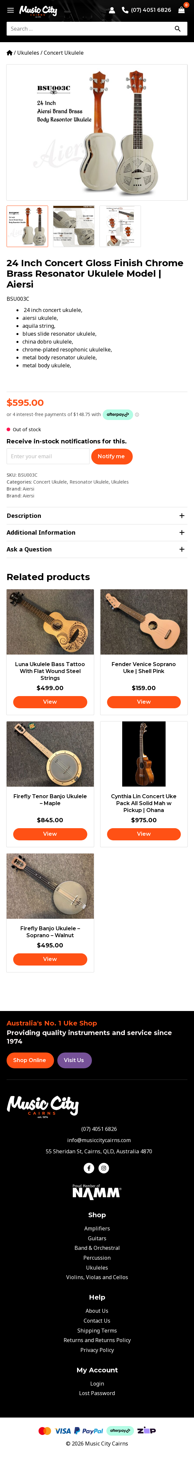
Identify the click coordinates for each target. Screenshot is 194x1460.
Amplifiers (97, 1228)
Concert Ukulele (64, 52)
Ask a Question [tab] (96, 549)
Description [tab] (96, 515)
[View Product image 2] (74, 226)
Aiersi (28, 489)
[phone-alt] (97, 1129)
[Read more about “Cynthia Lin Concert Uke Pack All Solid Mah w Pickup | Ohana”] (144, 834)
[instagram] (104, 1168)
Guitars (97, 1238)
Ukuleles (28, 52)
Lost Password (97, 1393)
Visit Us (74, 1060)
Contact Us (97, 1320)
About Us (97, 1310)
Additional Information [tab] (96, 532)
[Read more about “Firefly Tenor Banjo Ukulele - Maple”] (50, 834)
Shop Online (29, 1060)
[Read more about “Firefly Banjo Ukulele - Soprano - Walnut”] (50, 959)
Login (97, 1383)
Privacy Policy (97, 1350)
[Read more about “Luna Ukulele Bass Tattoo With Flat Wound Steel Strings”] (50, 702)
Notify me (111, 456)
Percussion (97, 1257)
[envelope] (97, 1140)
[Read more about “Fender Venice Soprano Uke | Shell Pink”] (144, 702)
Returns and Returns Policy (97, 1340)
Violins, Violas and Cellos (97, 1277)
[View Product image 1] (27, 226)
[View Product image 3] (120, 226)
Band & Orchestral (97, 1247)
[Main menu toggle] (8, 10)
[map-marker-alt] (97, 1151)
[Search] (177, 28)
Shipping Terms (97, 1330)
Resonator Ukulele (89, 482)
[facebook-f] (90, 1168)
